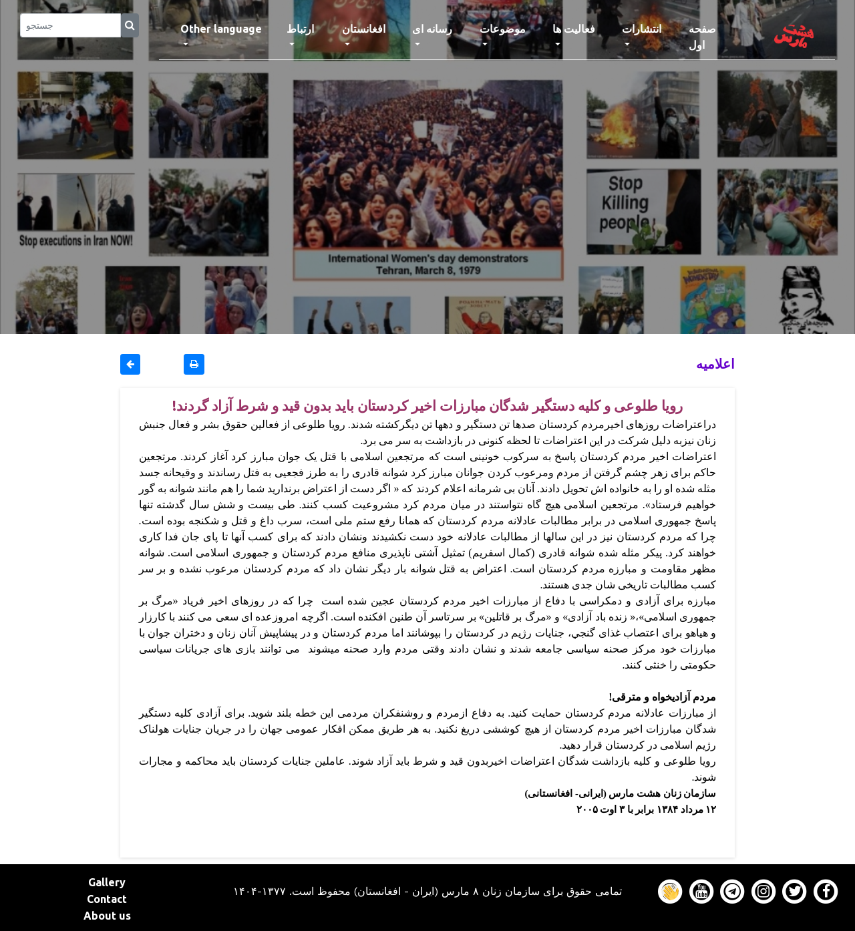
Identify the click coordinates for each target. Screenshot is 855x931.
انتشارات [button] (641, 29)
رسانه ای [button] (432, 29)
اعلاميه (715, 363)
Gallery (107, 882)
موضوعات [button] (503, 29)
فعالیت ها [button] (573, 29)
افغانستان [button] (363, 29)
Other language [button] (221, 29)
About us (107, 916)
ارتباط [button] (300, 29)
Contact (107, 899)
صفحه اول (715, 37)
